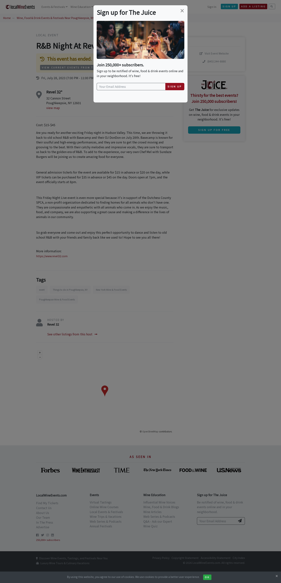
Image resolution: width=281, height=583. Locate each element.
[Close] (276, 576)
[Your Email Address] (131, 86)
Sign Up (175, 86)
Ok (207, 577)
